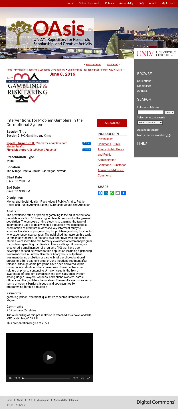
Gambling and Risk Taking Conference (88, 69)
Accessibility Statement (66, 400)
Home (9, 69)
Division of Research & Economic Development (40, 69)
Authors (142, 91)
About (20, 400)
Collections (144, 81)
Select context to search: (151, 117)
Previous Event (93, 64)
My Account (43, 400)
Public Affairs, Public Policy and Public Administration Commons (111, 155)
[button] (49, 357)
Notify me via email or (154, 135)
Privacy (9, 405)
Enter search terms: (148, 107)
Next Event (112, 64)
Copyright (20, 405)
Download (112, 122)
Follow (87, 143)
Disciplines (144, 86)
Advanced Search (148, 129)
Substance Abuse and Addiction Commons (112, 170)
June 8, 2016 (62, 74)
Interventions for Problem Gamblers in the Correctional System (45, 122)
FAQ (30, 400)
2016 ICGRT (116, 69)
